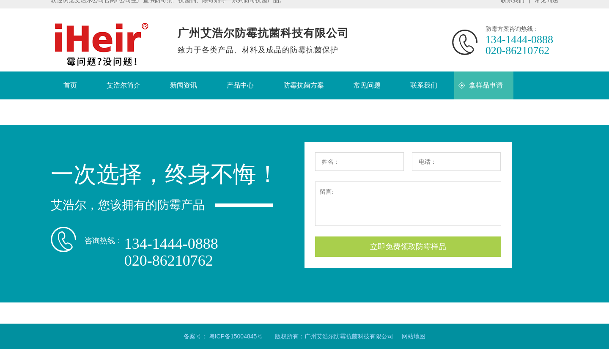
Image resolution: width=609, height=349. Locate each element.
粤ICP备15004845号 (236, 336)
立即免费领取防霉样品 (408, 246)
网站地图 (413, 336)
